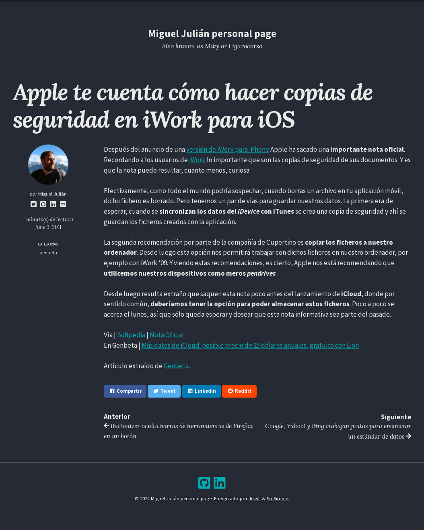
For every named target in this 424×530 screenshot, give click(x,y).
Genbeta (176, 365)
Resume (181, 7)
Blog (205, 7)
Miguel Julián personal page (212, 33)
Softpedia (131, 334)
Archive (229, 7)
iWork (197, 159)
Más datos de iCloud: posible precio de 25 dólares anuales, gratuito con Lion (250, 344)
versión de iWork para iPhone (227, 149)
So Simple (277, 498)
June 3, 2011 (48, 227)
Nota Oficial (167, 334)
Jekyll (255, 498)
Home (158, 7)
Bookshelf (259, 7)
